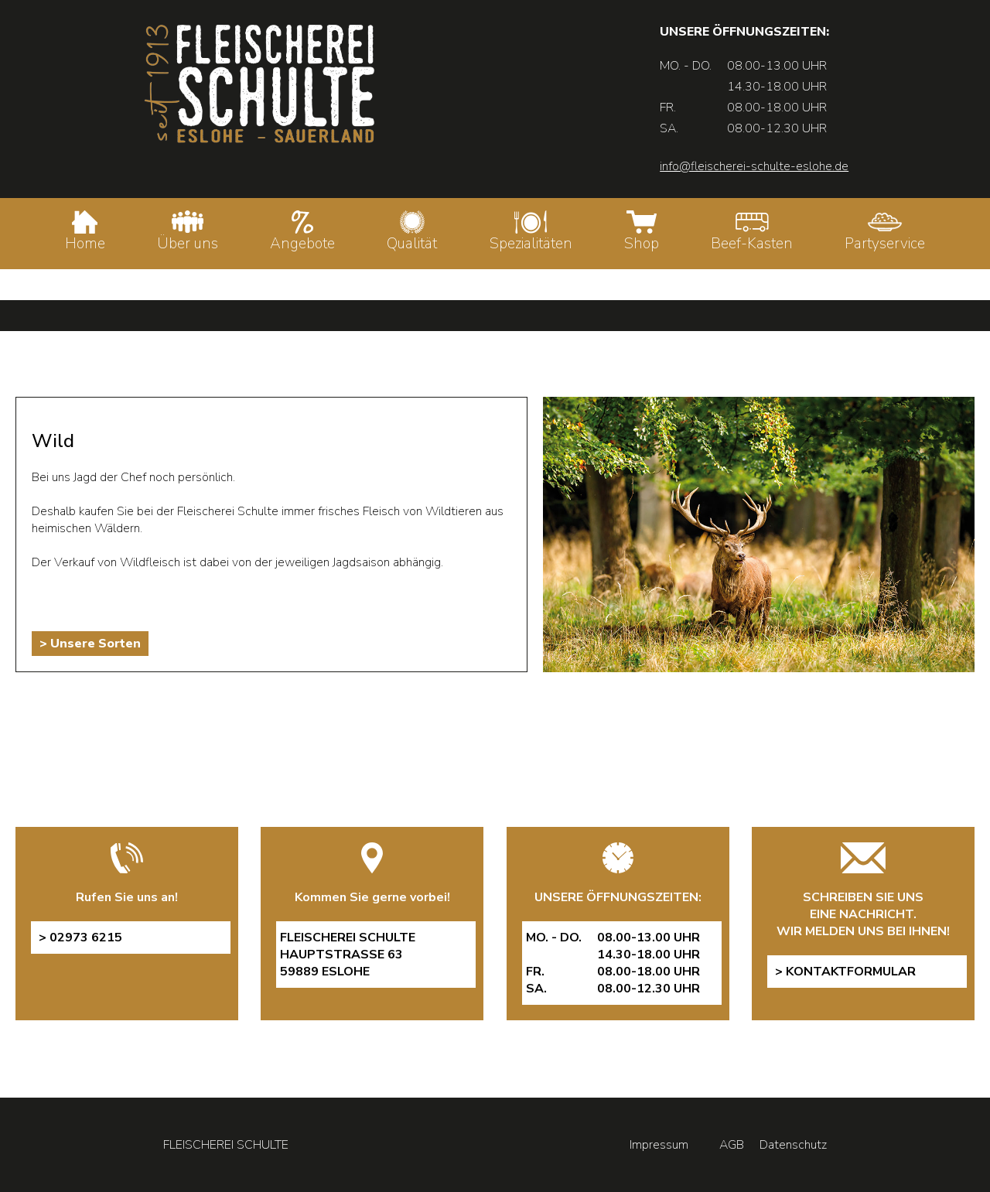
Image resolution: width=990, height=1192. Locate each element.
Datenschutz (793, 1144)
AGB (731, 1144)
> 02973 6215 (80, 937)
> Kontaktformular (845, 971)
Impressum (659, 1144)
